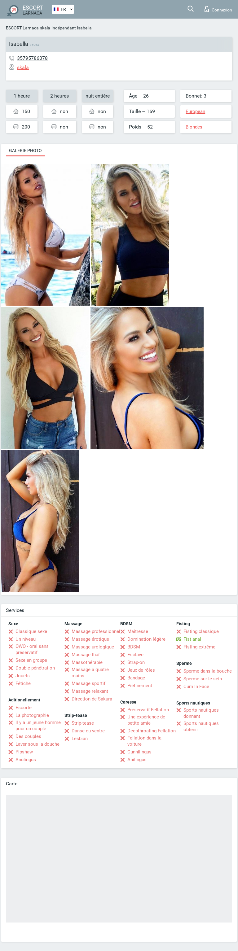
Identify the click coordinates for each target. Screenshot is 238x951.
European (195, 111)
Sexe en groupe (31, 660)
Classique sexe (31, 631)
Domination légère (146, 639)
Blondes (194, 127)
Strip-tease (83, 723)
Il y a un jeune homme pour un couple (38, 725)
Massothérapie (87, 662)
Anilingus (137, 759)
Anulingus (25, 759)
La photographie (32, 715)
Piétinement (139, 685)
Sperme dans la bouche (207, 671)
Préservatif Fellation (148, 710)
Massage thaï (85, 654)
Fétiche (23, 683)
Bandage (136, 678)
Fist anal (192, 639)
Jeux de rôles (141, 670)
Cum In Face (196, 686)
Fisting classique (201, 631)
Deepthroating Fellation (151, 731)
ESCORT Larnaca (22, 27)
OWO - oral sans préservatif (32, 649)
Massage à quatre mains (90, 672)
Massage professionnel (96, 631)
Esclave (135, 654)
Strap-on (136, 662)
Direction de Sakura (92, 699)
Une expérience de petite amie (146, 720)
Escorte (23, 707)
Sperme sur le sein (202, 679)
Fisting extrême (199, 647)
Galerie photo (25, 150)
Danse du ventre (88, 731)
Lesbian (80, 738)
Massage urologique (93, 647)
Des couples (28, 736)
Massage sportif (88, 683)
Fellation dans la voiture (144, 741)
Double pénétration (35, 668)
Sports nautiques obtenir (201, 726)
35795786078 (32, 58)
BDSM (133, 647)
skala (45, 27)
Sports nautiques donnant (201, 713)
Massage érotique (90, 639)
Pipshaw (24, 752)
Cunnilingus (139, 752)
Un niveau (25, 639)
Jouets (22, 675)
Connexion (218, 9)
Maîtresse (137, 631)
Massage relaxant (90, 691)
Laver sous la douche (37, 744)
